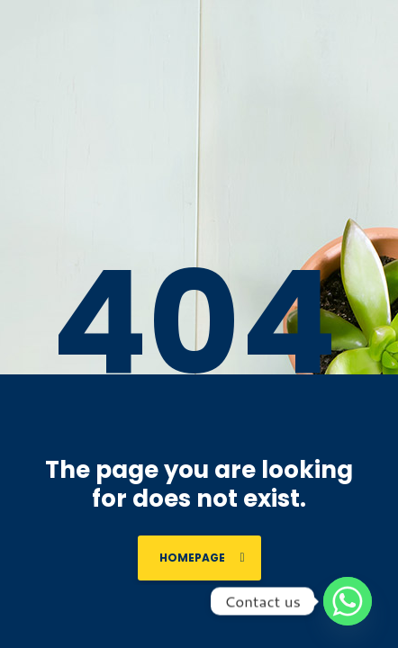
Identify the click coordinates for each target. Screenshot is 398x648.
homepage (202, 557)
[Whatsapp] (347, 601)
